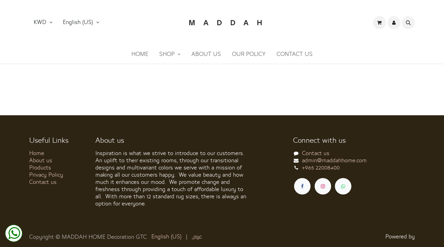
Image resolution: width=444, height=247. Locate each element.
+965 (321, 167)
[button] (81, 22)
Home (36, 153)
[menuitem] (140, 54)
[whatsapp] (343, 186)
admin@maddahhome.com (334, 160)
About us (40, 160)
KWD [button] (41, 22)
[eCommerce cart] (379, 22)
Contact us (43, 182)
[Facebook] (302, 186)
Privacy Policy (46, 175)
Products (40, 167)
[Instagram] (323, 186)
